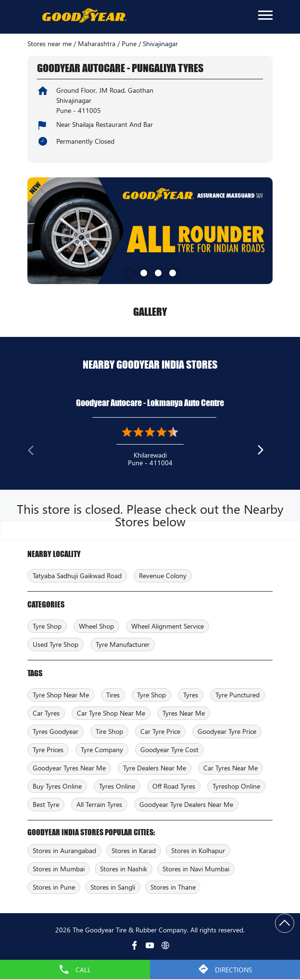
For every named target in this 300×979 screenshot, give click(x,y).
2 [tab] (142, 272)
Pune (129, 44)
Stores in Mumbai (59, 868)
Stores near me (49, 44)
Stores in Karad (134, 850)
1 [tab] (128, 272)
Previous (35, 452)
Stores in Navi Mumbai (195, 868)
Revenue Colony (163, 575)
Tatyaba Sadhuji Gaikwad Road (77, 575)
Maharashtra (96, 44)
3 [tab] (157, 272)
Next (265, 452)
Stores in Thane (173, 887)
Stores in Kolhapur (198, 850)
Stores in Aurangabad (64, 850)
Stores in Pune (54, 887)
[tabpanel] (150, 230)
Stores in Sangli (112, 887)
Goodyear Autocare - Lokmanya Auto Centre (150, 402)
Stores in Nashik (123, 868)
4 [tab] (171, 272)
